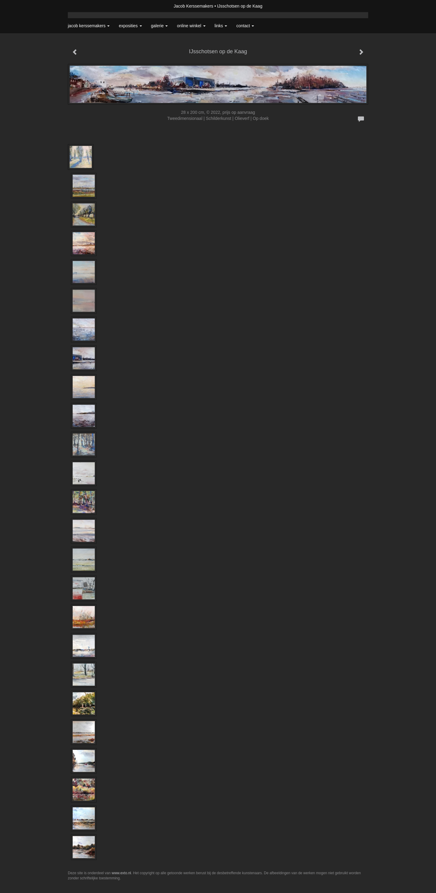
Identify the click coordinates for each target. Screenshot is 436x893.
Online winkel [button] (191, 25)
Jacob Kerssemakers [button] (89, 25)
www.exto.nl (121, 873)
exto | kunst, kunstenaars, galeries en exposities (85, 6)
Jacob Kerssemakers (193, 6)
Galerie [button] (159, 25)
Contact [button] (245, 25)
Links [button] (221, 25)
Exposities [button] (130, 25)
